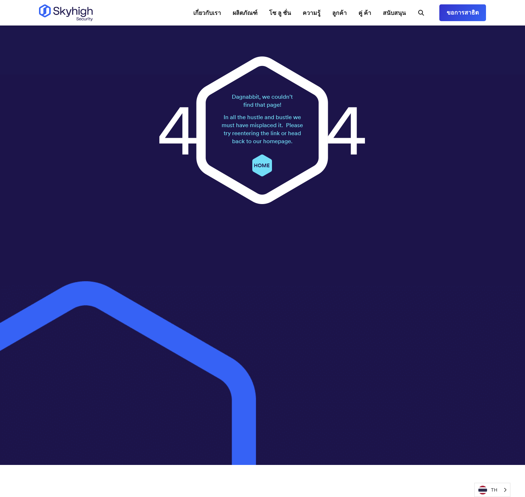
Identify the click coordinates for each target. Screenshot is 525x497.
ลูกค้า (339, 12)
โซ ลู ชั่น (280, 12)
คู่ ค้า (364, 12)
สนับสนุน (394, 12)
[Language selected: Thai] (492, 490)
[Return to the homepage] (66, 12)
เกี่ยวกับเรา (207, 12)
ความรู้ (311, 12)
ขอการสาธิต (463, 12)
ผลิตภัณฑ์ (245, 12)
